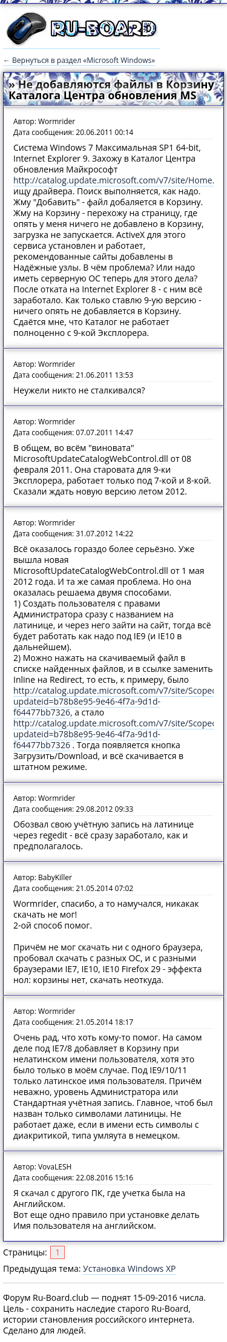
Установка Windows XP (129, 1268)
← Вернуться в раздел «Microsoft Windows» (79, 60)
